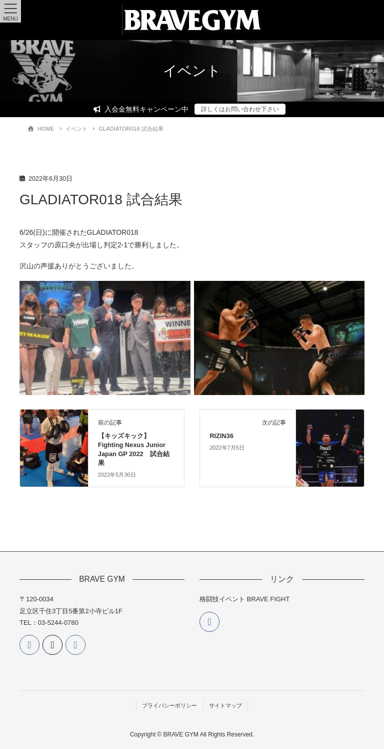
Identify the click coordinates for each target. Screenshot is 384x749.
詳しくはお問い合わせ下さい (240, 109)
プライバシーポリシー (169, 705)
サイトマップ (225, 705)
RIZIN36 (222, 436)
